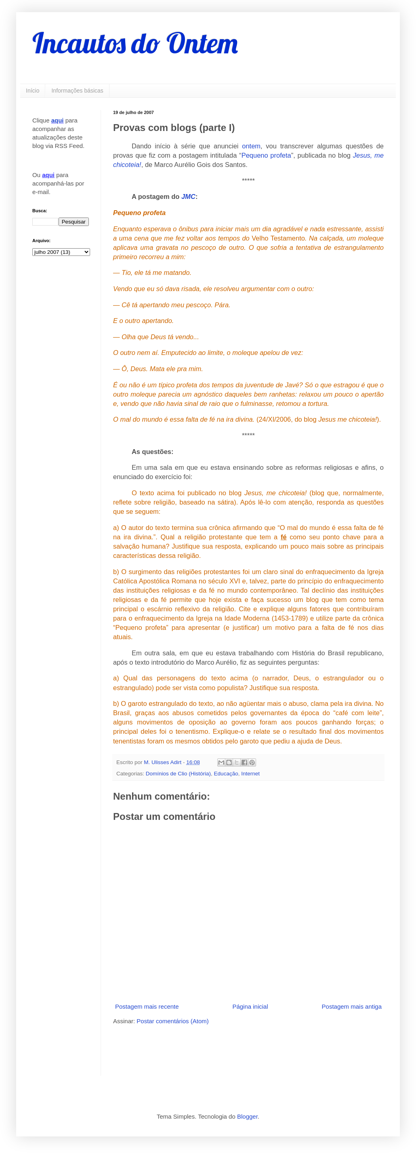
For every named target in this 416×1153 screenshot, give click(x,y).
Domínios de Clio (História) (178, 774)
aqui (57, 120)
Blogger (247, 1116)
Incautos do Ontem (135, 43)
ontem (251, 146)
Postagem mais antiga (352, 1006)
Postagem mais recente (147, 1006)
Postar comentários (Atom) (172, 1021)
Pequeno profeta (266, 155)
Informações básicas (77, 90)
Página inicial (250, 1006)
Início (32, 90)
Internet (250, 774)
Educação (226, 774)
